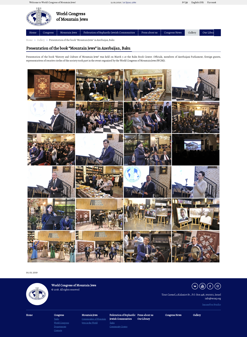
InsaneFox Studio (211, 304)
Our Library (209, 32)
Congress (48, 32)
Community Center (118, 326)
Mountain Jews (68, 32)
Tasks (56, 319)
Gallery (192, 32)
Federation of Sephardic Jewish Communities (109, 32)
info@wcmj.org (213, 298)
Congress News (173, 32)
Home (32, 32)
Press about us (149, 32)
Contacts (58, 330)
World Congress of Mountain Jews (72, 16)
